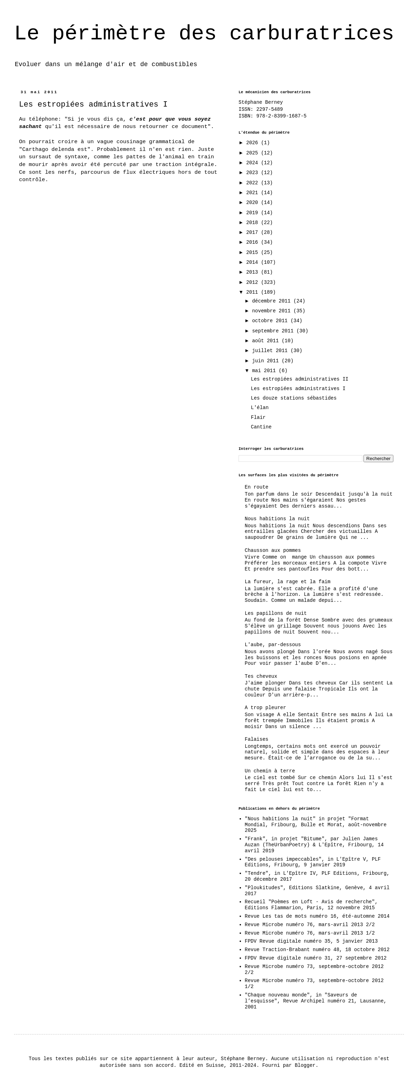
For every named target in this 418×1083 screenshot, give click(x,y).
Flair (258, 417)
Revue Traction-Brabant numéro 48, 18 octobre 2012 (317, 950)
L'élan (259, 407)
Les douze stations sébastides (294, 398)
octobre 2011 (271, 321)
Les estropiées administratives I (298, 388)
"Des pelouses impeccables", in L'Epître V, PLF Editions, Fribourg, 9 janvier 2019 (313, 862)
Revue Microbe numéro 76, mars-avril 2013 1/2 (310, 933)
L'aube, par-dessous (273, 645)
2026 (253, 143)
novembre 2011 (272, 311)
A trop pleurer (265, 708)
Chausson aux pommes (273, 550)
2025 (253, 153)
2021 (253, 193)
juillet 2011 (271, 350)
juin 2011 (266, 361)
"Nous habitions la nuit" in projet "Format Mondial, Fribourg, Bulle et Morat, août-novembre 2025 (316, 825)
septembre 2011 (274, 331)
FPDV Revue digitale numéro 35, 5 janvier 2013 (311, 941)
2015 (253, 252)
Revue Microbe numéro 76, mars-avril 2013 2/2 (310, 925)
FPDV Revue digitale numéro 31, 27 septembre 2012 (316, 958)
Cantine (261, 427)
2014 (253, 262)
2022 (253, 183)
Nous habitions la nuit (277, 519)
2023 (253, 173)
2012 (253, 282)
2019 (253, 213)
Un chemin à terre (270, 771)
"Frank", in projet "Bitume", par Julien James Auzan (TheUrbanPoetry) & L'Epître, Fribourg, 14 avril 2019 (314, 845)
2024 (253, 163)
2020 (253, 202)
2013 (253, 272)
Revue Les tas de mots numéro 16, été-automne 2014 (317, 916)
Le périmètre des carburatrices (204, 34)
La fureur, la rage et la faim (288, 582)
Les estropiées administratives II (299, 379)
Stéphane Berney (261, 102)
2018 (253, 222)
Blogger (305, 1065)
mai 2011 (265, 371)
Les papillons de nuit (276, 613)
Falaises (256, 739)
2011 (253, 292)
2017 (253, 232)
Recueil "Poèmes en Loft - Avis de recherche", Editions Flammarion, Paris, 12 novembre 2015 (311, 905)
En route (256, 487)
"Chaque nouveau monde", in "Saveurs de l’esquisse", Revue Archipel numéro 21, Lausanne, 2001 (316, 1001)
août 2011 (266, 341)
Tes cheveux (261, 676)
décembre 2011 (272, 301)
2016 (253, 242)
